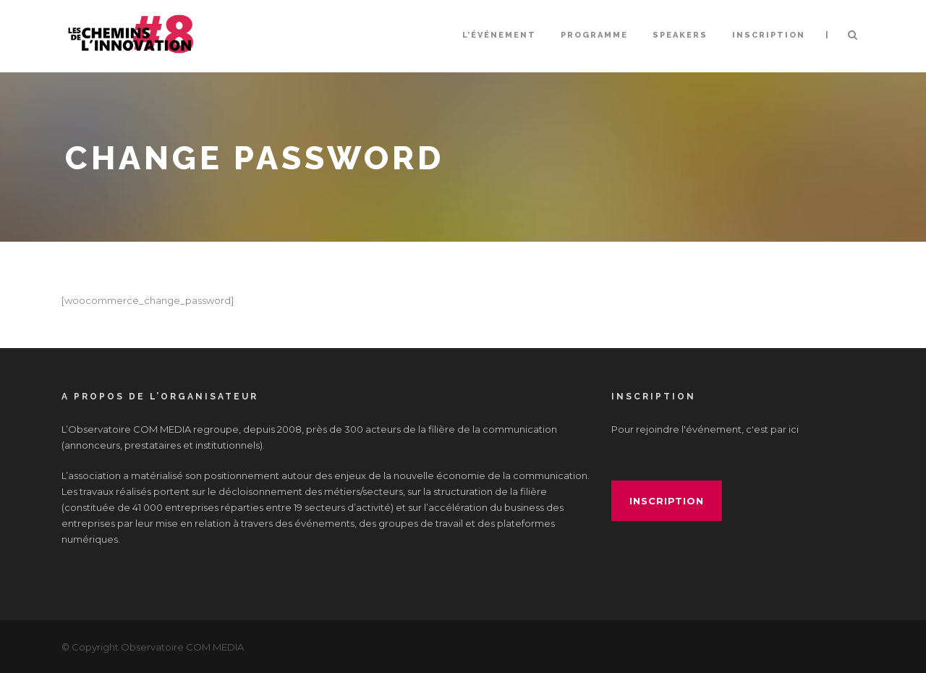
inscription (666, 501)
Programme (594, 35)
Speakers (680, 35)
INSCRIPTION (768, 35)
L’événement (499, 35)
